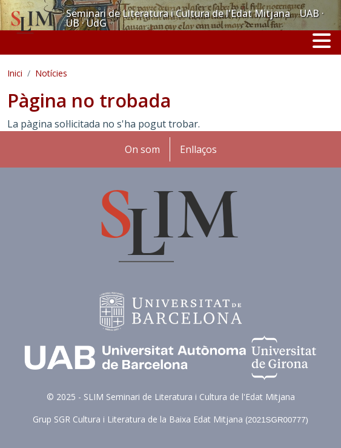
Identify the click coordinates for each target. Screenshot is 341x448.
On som (142, 149)
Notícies (51, 73)
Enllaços (198, 149)
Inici (14, 73)
